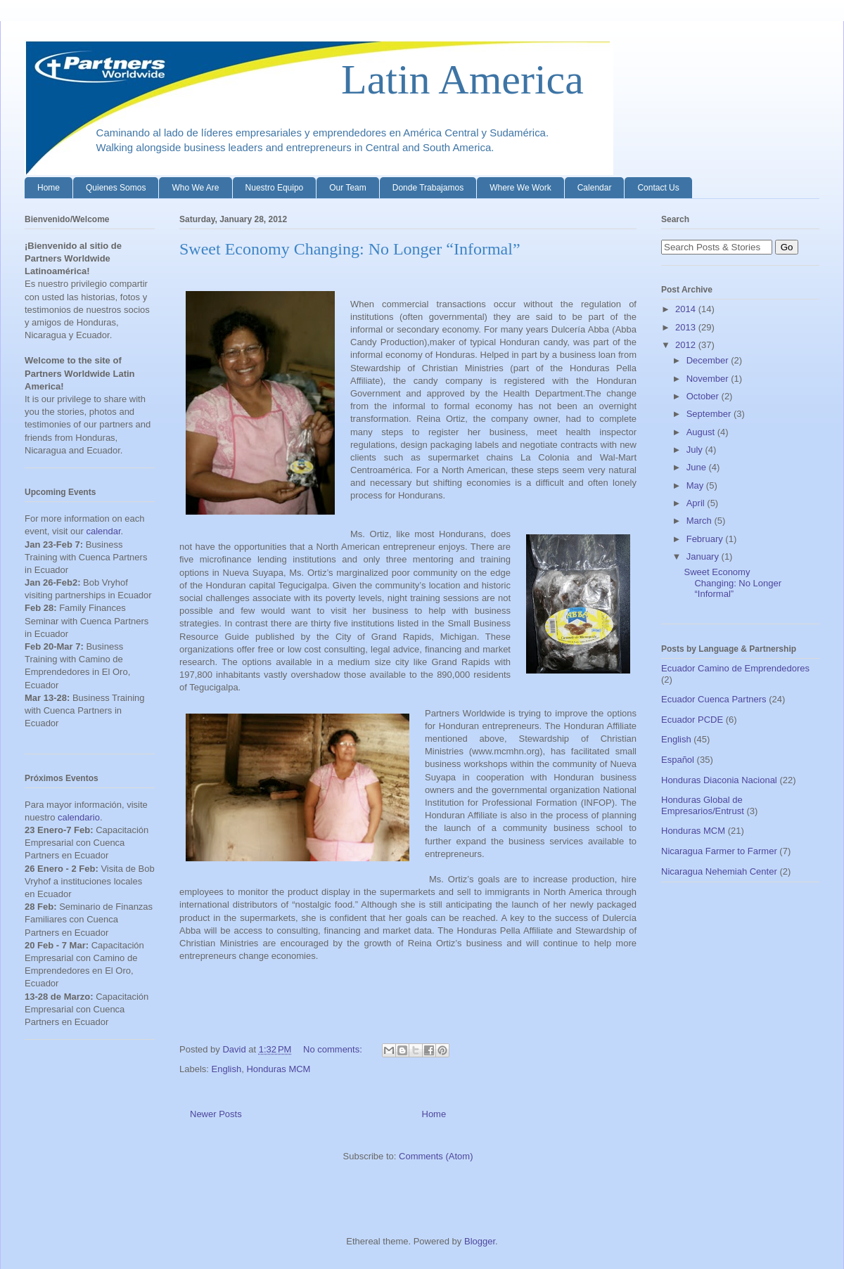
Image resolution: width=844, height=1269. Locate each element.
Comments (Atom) (436, 1156)
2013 (686, 327)
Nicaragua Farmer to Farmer (719, 851)
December (708, 360)
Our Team (347, 188)
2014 (686, 309)
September (710, 413)
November (708, 378)
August (701, 432)
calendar (103, 531)
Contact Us (658, 188)
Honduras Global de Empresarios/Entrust (702, 805)
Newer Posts (216, 1114)
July (695, 449)
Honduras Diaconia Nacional (719, 780)
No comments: (333, 1049)
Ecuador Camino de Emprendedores (735, 668)
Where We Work (520, 188)
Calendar (594, 188)
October (704, 396)
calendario (79, 817)
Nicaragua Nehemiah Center (719, 871)
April (697, 503)
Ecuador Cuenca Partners (714, 699)
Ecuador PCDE (692, 719)
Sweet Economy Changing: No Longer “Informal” (349, 249)
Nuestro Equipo (274, 188)
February (706, 539)
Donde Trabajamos (427, 188)
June (697, 467)
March (700, 520)
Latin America (304, 79)
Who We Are (195, 188)
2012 (686, 345)
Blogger (479, 1241)
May (696, 485)
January (704, 556)
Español (677, 759)
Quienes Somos (116, 188)
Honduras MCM (278, 1069)
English (227, 1069)
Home (48, 188)
